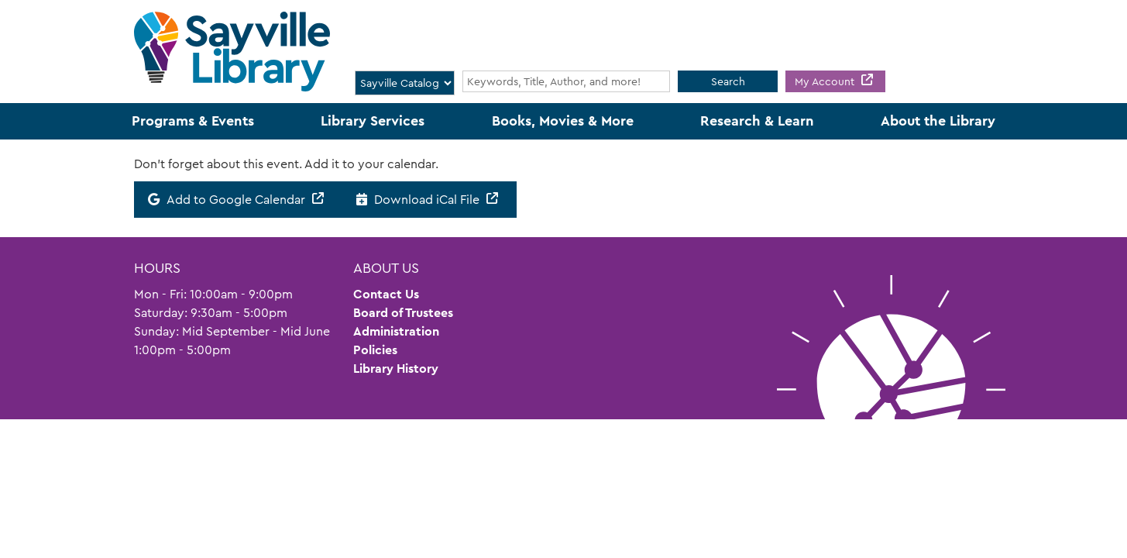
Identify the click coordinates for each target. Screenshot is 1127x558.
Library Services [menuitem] (372, 121)
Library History (395, 368)
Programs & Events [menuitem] (193, 121)
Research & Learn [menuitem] (757, 121)
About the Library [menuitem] (938, 121)
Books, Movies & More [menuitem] (563, 121)
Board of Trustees (403, 313)
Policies (375, 350)
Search (728, 81)
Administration (396, 331)
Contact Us (386, 294)
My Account (826, 81)
